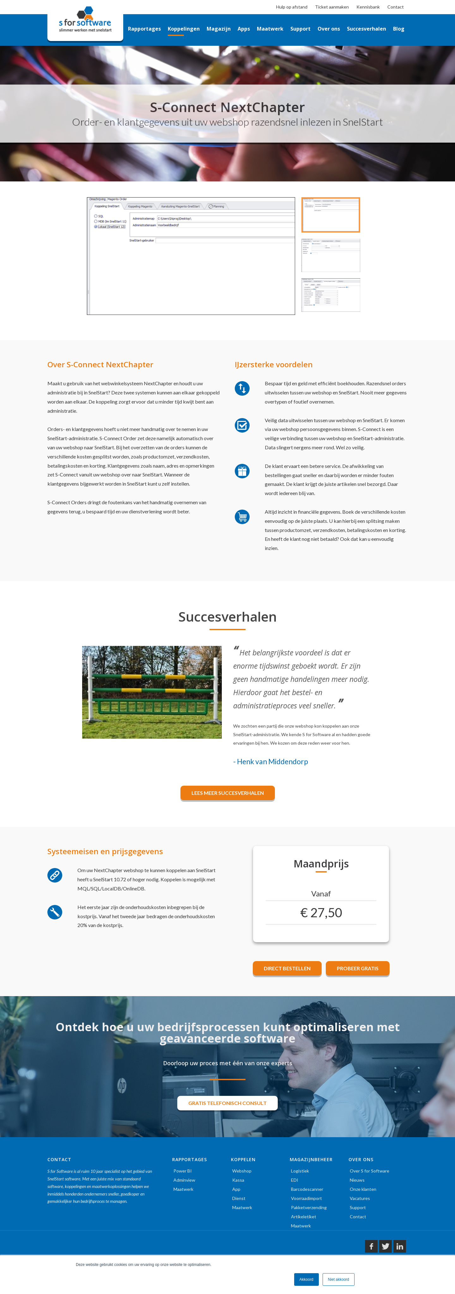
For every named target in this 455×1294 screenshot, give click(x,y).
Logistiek (300, 1170)
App (236, 1189)
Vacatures (360, 1198)
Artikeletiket (303, 1216)
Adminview (184, 1180)
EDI (294, 1180)
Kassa (238, 1180)
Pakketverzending (309, 1207)
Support (358, 1207)
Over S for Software (369, 1170)
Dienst (239, 1198)
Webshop (242, 1170)
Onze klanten (363, 1189)
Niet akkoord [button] (338, 1279)
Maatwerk (183, 1189)
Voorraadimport (306, 1198)
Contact (358, 1216)
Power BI (182, 1170)
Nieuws (357, 1180)
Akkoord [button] (306, 1279)
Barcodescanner (307, 1189)
